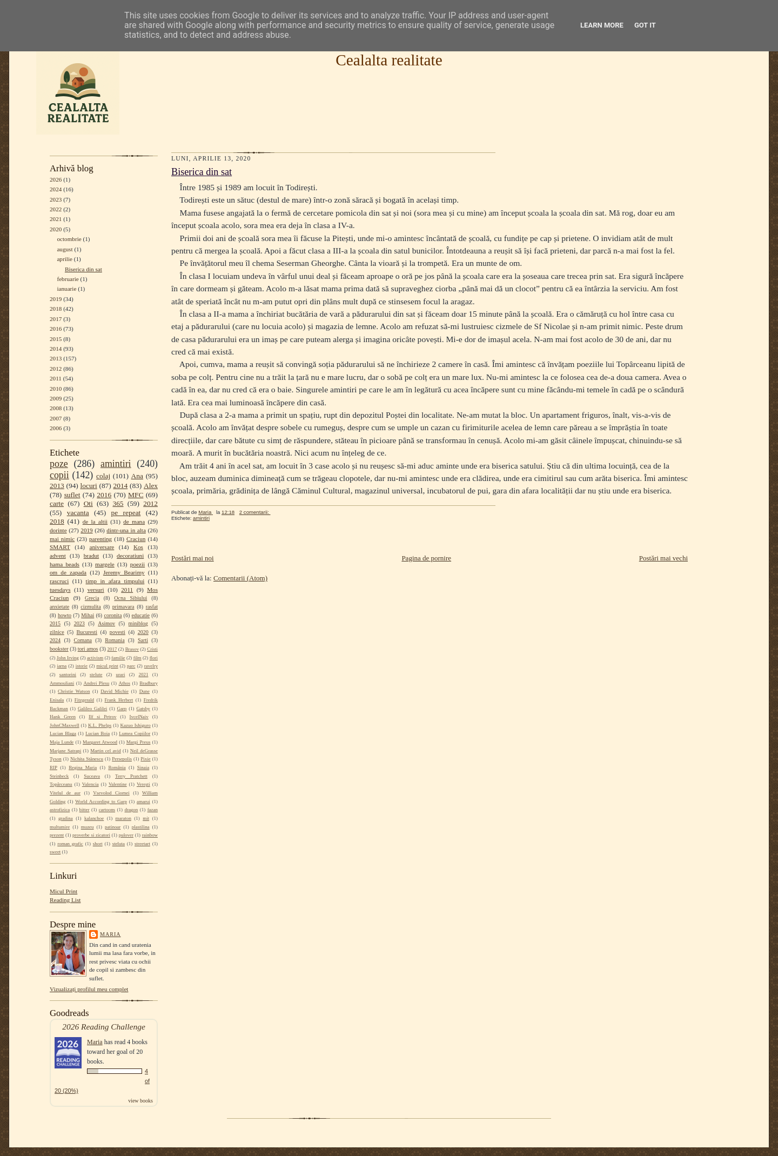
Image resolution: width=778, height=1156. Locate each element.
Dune (144, 691)
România (116, 767)
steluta (118, 843)
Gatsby (143, 708)
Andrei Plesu (97, 683)
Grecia (92, 598)
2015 (56, 339)
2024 (56, 189)
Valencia (90, 784)
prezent (57, 835)
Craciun (135, 539)
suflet (72, 495)
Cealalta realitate (389, 60)
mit (146, 818)
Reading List (65, 900)
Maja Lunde (61, 742)
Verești (143, 784)
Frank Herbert (119, 700)
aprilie (64, 259)
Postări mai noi (192, 558)
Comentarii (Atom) (240, 578)
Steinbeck (59, 776)
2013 (56, 358)
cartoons (107, 809)
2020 (56, 229)
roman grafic (70, 843)
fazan (152, 809)
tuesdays (60, 589)
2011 (56, 378)
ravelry (151, 666)
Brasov (132, 649)
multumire (60, 827)
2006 (56, 428)
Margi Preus (138, 742)
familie (118, 657)
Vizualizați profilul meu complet (89, 989)
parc (131, 666)
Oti (88, 503)
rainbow (150, 835)
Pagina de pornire (426, 558)
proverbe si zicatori (91, 835)
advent (58, 555)
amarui (143, 801)
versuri (96, 589)
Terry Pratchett (131, 776)
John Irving (68, 657)
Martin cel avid (105, 750)
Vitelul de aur (65, 793)
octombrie (69, 239)
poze (59, 463)
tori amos (88, 649)
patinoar (112, 827)
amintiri (115, 463)
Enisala (57, 700)
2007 (56, 418)
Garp (121, 708)
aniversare (101, 547)
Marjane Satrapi (65, 750)
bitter (84, 809)
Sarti (143, 640)
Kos (138, 547)
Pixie (145, 758)
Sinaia (143, 767)
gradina (65, 818)
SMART (60, 547)
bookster (59, 649)
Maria (110, 934)
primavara (123, 607)
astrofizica (60, 809)
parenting (100, 539)
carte (57, 503)
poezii (137, 564)
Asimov (106, 623)
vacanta (78, 513)
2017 (56, 319)
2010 (56, 388)
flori (154, 657)
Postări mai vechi (663, 558)
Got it (645, 25)
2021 (56, 219)
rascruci (59, 581)
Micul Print (63, 891)
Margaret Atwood (100, 742)
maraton (123, 818)
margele (105, 564)
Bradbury (148, 683)
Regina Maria (83, 767)
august (64, 249)
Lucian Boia (97, 733)
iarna (61, 666)
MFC (135, 495)
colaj (103, 476)
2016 (56, 328)
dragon (131, 809)
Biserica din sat (83, 269)
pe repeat (126, 513)
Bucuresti (87, 632)
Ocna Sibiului (130, 598)
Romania (114, 640)
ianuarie (66, 288)
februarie (67, 279)
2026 (56, 179)
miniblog (138, 623)
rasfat (152, 607)
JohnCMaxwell (64, 725)
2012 (56, 368)
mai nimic (62, 539)
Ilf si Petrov (102, 716)
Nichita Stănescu (86, 758)
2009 (56, 398)
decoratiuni (130, 555)
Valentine (118, 784)
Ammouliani (62, 683)
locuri (89, 486)
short (98, 843)
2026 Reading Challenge (103, 1026)
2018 (56, 308)
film (137, 657)
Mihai (87, 615)
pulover (126, 835)
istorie (82, 666)
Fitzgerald (84, 700)
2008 (56, 408)
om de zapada (68, 572)
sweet (55, 851)
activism (95, 657)
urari (120, 674)
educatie (141, 615)
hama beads (64, 564)
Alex (151, 486)
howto (64, 615)
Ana (137, 476)
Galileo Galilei (92, 708)
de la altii (95, 521)
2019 (56, 299)
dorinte (58, 530)
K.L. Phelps (99, 725)
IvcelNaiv (139, 716)
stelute (96, 674)
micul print (107, 666)
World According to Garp (101, 801)
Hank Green (63, 716)
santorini (67, 674)
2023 (56, 199)
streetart (142, 843)
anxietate (59, 607)
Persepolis (122, 758)
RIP (53, 767)
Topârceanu (61, 784)
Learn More (601, 25)
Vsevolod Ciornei (111, 793)
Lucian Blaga (63, 733)
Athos (124, 683)
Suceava (92, 776)
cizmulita (90, 607)
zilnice (57, 632)
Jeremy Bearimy (124, 572)
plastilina (141, 827)
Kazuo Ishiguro (135, 725)
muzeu (87, 827)
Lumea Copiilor (134, 733)
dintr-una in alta (126, 530)
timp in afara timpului (115, 581)
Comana (82, 640)
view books (140, 1101)
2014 (56, 348)
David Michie (114, 691)
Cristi (152, 649)
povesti (117, 632)
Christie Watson (74, 691)
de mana (134, 521)
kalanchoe (94, 818)
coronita (113, 615)
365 (117, 503)
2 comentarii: (255, 512)
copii (59, 475)
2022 (56, 209)
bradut (91, 555)
